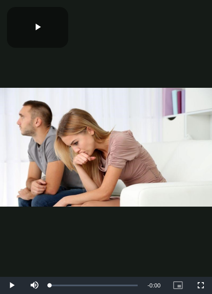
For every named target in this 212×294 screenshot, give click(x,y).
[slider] (94, 285)
